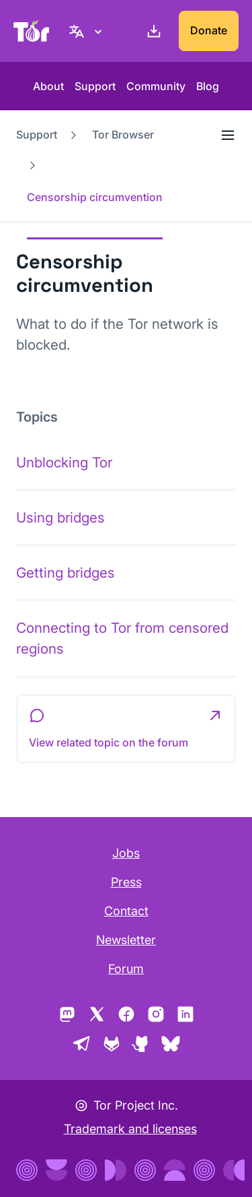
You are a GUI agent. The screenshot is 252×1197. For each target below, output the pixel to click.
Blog (207, 86)
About (48, 86)
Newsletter (126, 940)
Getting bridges (65, 572)
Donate (208, 30)
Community (155, 86)
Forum (126, 969)
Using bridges (60, 517)
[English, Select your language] (87, 31)
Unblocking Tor (64, 462)
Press (126, 882)
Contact (126, 911)
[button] (126, 729)
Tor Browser (123, 134)
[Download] (151, 31)
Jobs (126, 853)
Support (95, 86)
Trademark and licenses (130, 1129)
